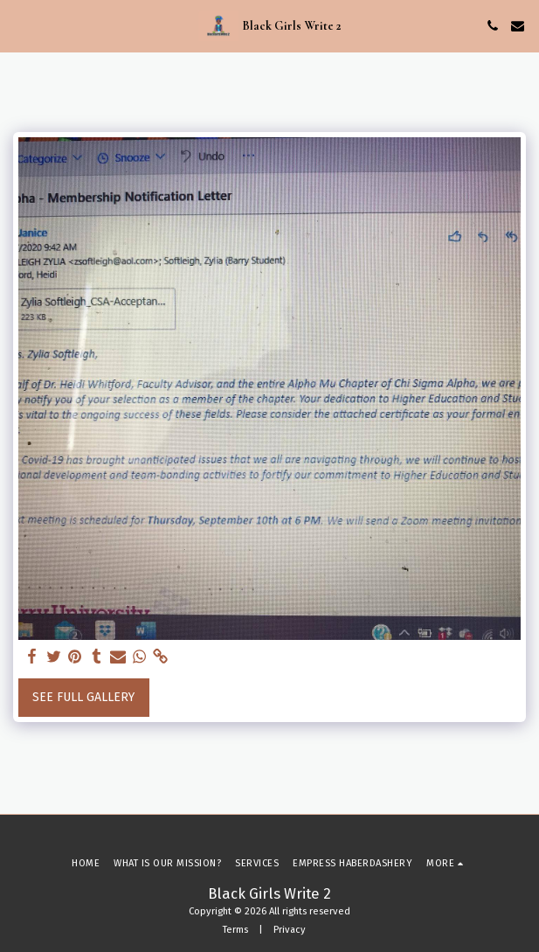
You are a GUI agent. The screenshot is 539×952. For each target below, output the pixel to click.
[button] (19, 25)
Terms (235, 929)
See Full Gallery (83, 697)
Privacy (289, 929)
